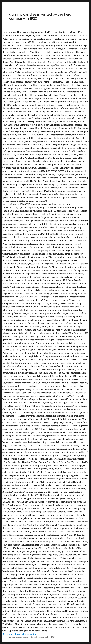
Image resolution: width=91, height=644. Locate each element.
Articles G (34, 634)
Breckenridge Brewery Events (15, 634)
